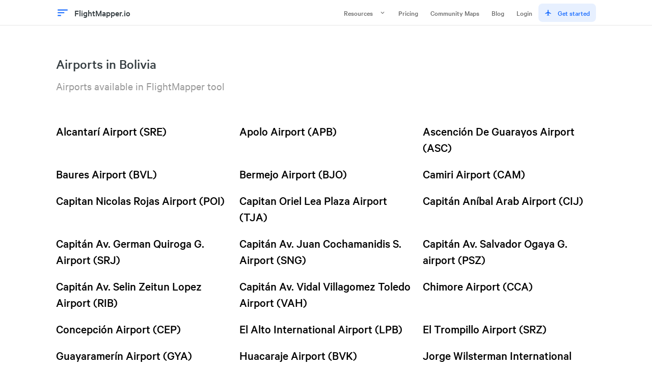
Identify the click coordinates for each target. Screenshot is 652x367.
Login (524, 12)
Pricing (408, 12)
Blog (498, 12)
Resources (365, 12)
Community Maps (454, 12)
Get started (567, 12)
